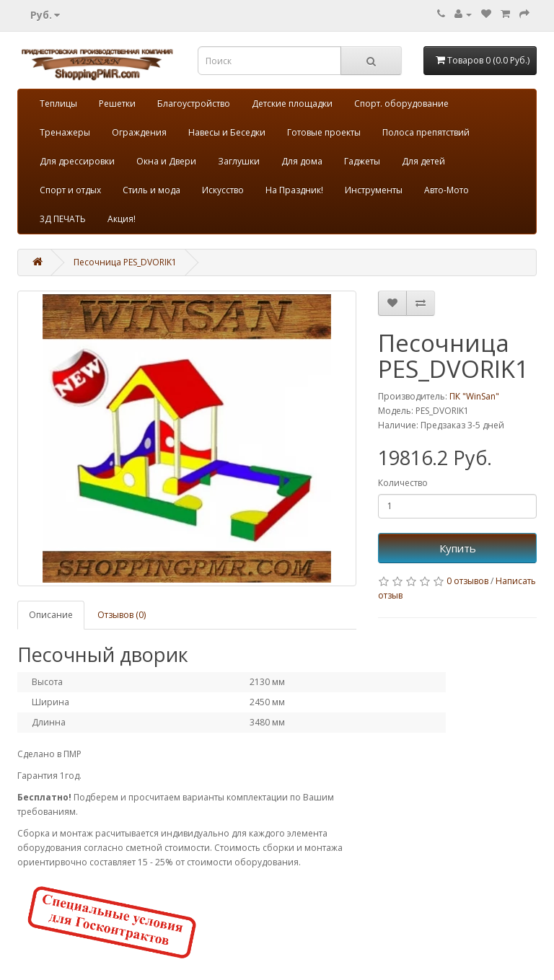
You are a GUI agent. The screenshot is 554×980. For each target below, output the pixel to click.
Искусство (223, 190)
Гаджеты (362, 161)
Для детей (423, 161)
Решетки (117, 103)
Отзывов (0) (121, 615)
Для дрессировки (77, 161)
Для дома (301, 161)
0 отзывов (467, 581)
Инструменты (374, 190)
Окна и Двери (166, 161)
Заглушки (239, 161)
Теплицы (58, 103)
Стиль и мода (151, 190)
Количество (403, 483)
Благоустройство (193, 103)
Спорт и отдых (70, 190)
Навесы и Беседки (226, 132)
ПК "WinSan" (474, 396)
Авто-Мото (446, 190)
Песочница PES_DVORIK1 (125, 262)
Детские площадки (292, 103)
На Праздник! (294, 190)
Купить (457, 548)
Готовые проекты (324, 132)
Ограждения (139, 132)
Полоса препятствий (426, 132)
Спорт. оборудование (401, 103)
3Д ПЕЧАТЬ (63, 219)
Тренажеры (65, 132)
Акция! (121, 219)
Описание (51, 615)
